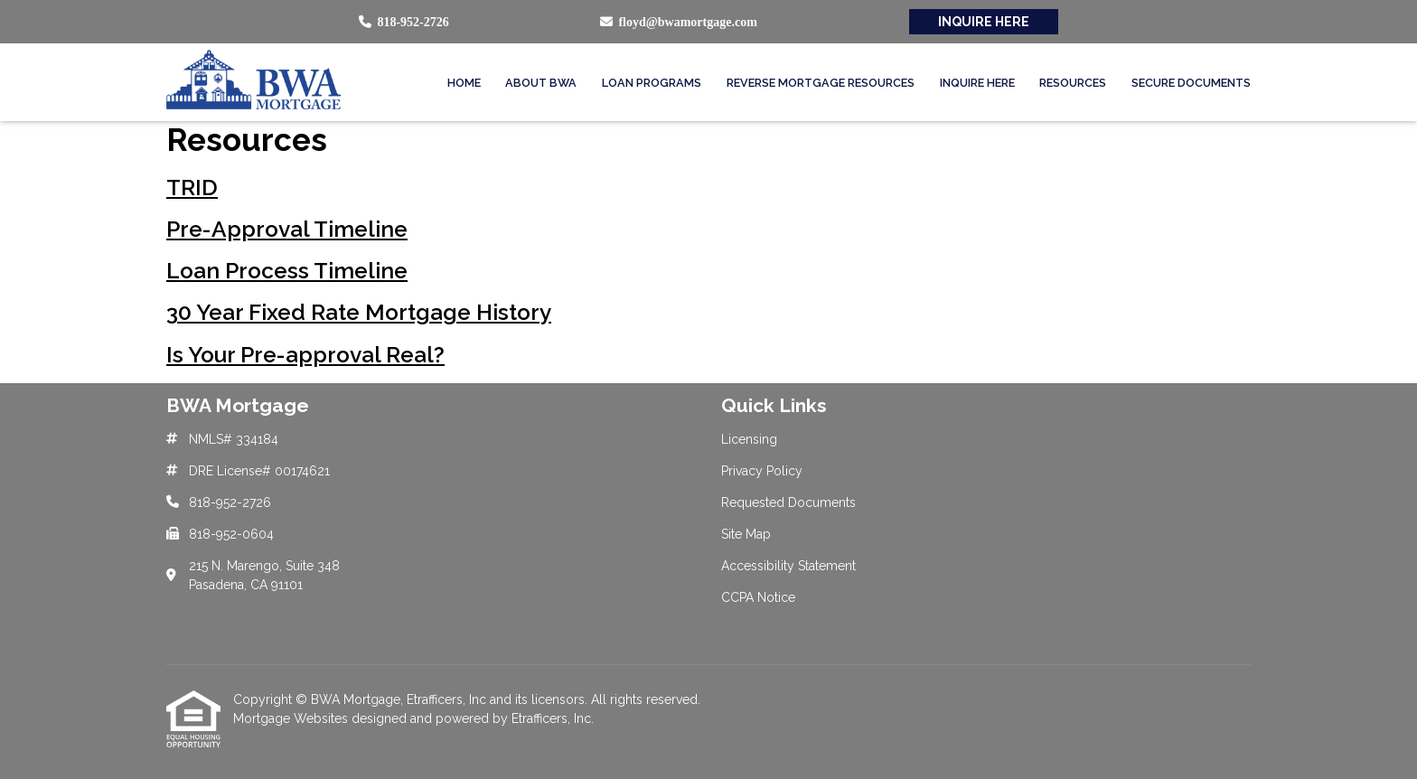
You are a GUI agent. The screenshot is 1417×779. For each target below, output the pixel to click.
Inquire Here (977, 82)
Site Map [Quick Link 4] (746, 534)
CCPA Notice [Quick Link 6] (758, 597)
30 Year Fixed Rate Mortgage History (358, 312)
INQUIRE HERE (983, 21)
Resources (1072, 82)
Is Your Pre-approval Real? (305, 355)
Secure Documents (1191, 82)
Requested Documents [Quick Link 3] (788, 502)
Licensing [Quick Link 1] (749, 439)
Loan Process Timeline (287, 271)
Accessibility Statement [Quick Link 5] (788, 565)
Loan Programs (651, 82)
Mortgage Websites (292, 718)
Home (464, 82)
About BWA (541, 82)
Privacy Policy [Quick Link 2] (761, 471)
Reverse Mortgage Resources (821, 82)
